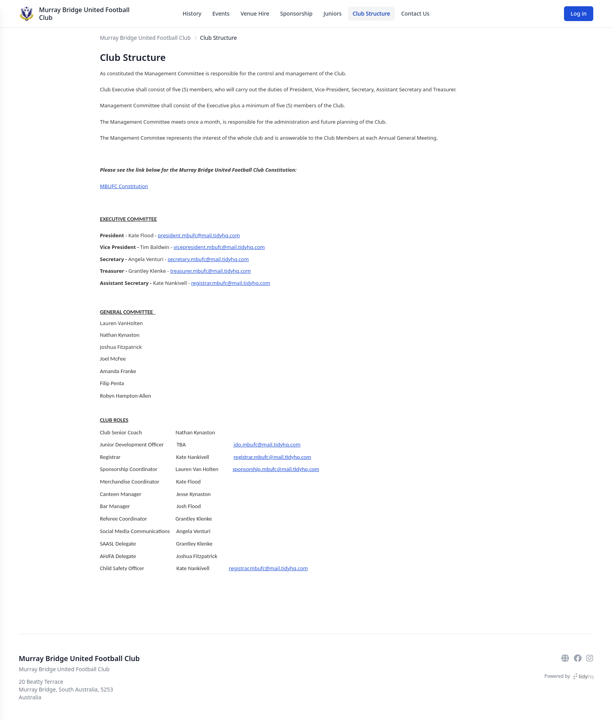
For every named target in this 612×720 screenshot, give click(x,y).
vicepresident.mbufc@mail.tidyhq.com (219, 247)
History (192, 13)
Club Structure (371, 13)
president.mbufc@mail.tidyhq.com (199, 235)
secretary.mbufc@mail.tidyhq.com (208, 259)
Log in (579, 13)
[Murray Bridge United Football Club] (26, 13)
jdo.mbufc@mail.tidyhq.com (267, 444)
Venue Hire (254, 13)
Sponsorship (296, 13)
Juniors (333, 13)
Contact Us (415, 13)
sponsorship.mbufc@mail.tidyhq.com (276, 469)
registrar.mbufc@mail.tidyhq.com (230, 282)
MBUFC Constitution (124, 186)
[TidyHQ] (583, 676)
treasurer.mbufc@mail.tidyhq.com (210, 270)
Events (221, 13)
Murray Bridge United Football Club (84, 13)
